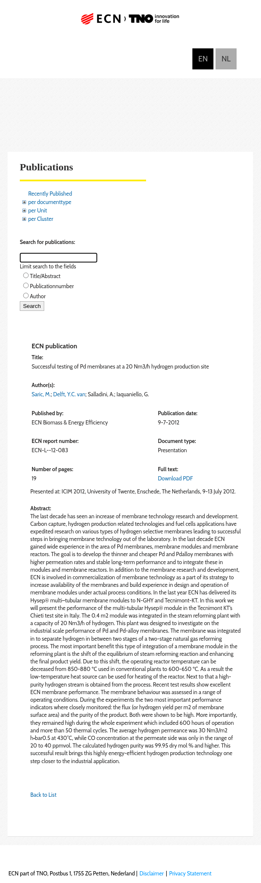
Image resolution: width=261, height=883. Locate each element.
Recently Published (50, 193)
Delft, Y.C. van (69, 394)
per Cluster (40, 218)
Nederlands (226, 58)
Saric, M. (41, 394)
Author (37, 296)
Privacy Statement (190, 873)
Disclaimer (151, 873)
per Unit (37, 210)
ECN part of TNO (130, 22)
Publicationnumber (52, 286)
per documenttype (49, 202)
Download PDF (175, 478)
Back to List (43, 794)
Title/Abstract (45, 276)
